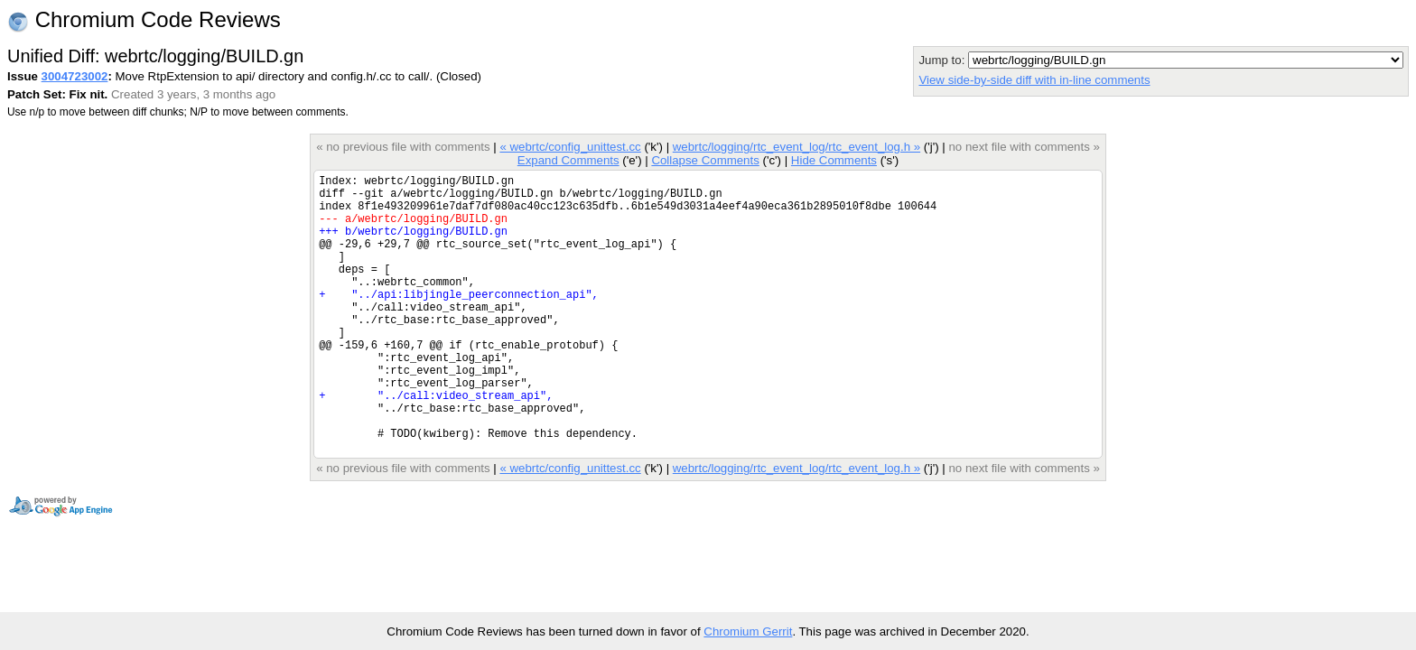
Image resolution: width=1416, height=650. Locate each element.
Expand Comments (568, 160)
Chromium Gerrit (747, 631)
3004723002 (75, 76)
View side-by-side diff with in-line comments (1034, 80)
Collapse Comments (705, 160)
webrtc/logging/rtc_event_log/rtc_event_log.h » (796, 146)
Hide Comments (834, 160)
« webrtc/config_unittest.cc (569, 146)
